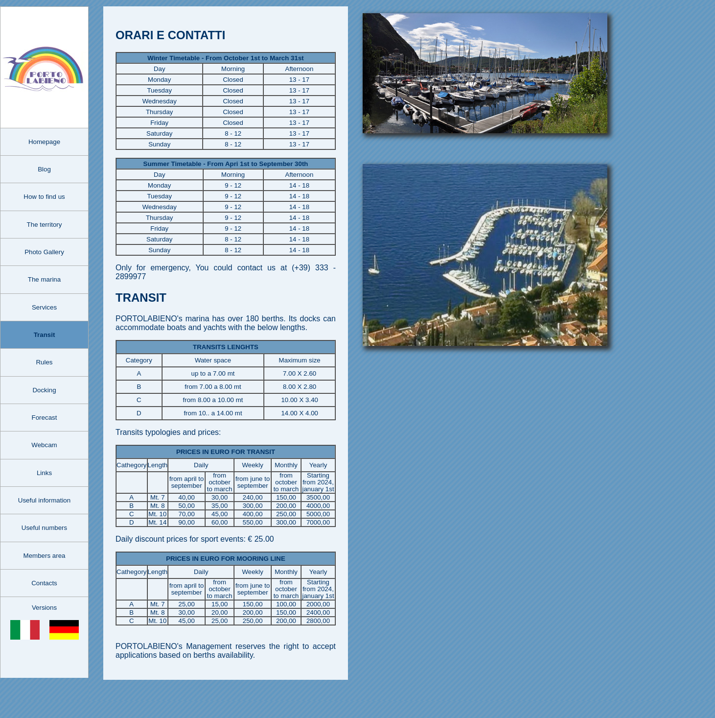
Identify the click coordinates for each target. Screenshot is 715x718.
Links (44, 473)
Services (44, 307)
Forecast (44, 417)
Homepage (44, 141)
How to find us (44, 196)
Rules (44, 362)
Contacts (44, 583)
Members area (44, 555)
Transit (44, 334)
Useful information (44, 500)
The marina (44, 279)
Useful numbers (44, 527)
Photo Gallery (44, 252)
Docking (44, 390)
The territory (44, 224)
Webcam (44, 445)
